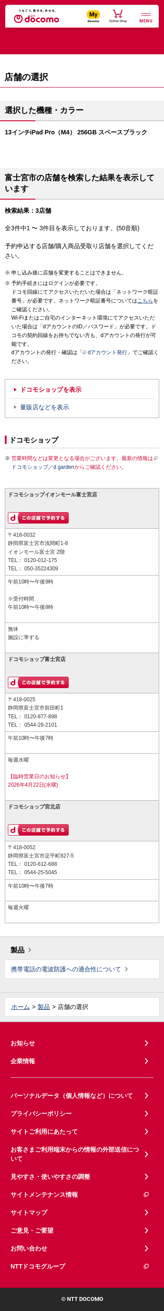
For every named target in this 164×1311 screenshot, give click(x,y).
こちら (145, 301)
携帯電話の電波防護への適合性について (66, 969)
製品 (17, 950)
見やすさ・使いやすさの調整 (50, 1176)
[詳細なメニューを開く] (146, 17)
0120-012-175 (40, 560)
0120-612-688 (40, 864)
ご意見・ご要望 (31, 1230)
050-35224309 (41, 569)
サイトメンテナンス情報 (80, 1195)
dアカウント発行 (105, 352)
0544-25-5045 (40, 872)
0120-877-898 (40, 716)
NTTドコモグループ (80, 1266)
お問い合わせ (28, 1248)
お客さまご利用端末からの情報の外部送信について (74, 1154)
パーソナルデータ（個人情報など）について (71, 1095)
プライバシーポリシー (41, 1113)
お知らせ (22, 1043)
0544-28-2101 (40, 725)
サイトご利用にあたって (44, 1131)
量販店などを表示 (44, 407)
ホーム (20, 1006)
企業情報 (22, 1061)
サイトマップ (28, 1212)
